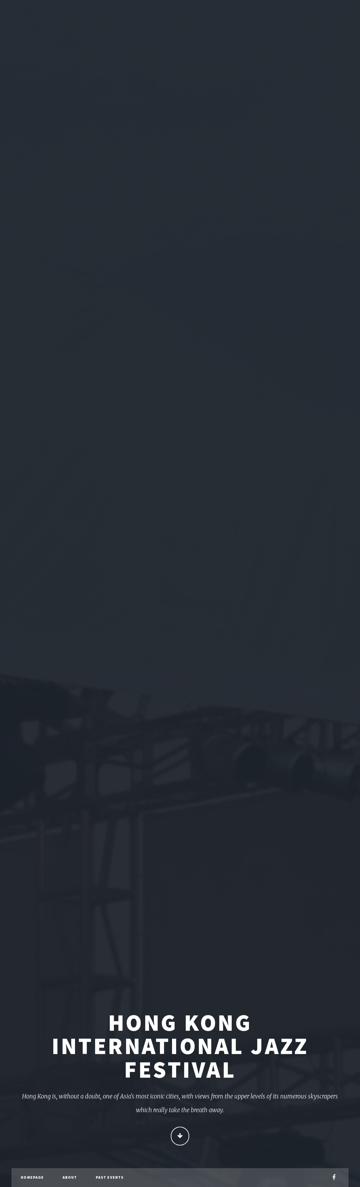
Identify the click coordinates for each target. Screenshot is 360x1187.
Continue (180, 1136)
